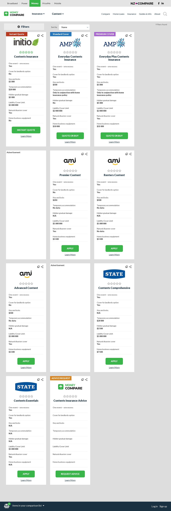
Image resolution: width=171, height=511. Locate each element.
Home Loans (118, 14)
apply (70, 248)
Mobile (57, 3)
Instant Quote (26, 130)
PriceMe (46, 3)
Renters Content (114, 175)
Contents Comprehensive (114, 287)
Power (25, 3)
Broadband (12, 3)
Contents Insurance (26, 56)
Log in (154, 506)
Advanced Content (26, 287)
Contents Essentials (26, 400)
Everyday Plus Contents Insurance (114, 58)
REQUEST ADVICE (70, 474)
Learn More (26, 136)
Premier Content (70, 175)
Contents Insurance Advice (70, 400)
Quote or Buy (70, 135)
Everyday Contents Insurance (70, 58)
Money (34, 3)
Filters (23, 26)
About (157, 14)
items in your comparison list (28, 505)
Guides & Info (145, 14)
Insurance (38, 13)
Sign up (163, 506)
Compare (105, 14)
